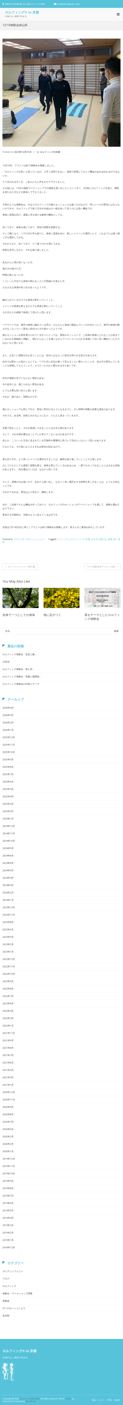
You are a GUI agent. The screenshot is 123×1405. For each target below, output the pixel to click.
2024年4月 (8, 877)
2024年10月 (8, 840)
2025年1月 (8, 818)
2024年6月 (8, 862)
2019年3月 (8, 1225)
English (117, 1400)
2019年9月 (8, 1180)
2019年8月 (8, 1188)
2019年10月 (8, 1173)
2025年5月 (8, 789)
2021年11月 (8, 1033)
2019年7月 (8, 1195)
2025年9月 (8, 759)
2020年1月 (8, 1151)
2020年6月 (8, 1129)
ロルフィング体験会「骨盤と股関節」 (22, 676)
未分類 (5, 1315)
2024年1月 (8, 899)
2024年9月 (8, 848)
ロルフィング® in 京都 (22, 12)
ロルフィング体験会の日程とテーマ (20, 683)
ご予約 (109, 1400)
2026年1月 (8, 729)
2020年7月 (8, 1121)
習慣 (110, 539)
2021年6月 (8, 1062)
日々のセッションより (33, 539)
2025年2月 (8, 811)
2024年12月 (8, 826)
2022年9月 (8, 981)
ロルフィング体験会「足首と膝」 (19, 654)
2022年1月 (8, 1025)
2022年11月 (8, 966)
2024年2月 (8, 892)
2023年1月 (8, 951)
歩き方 (94, 539)
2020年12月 (8, 1092)
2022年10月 (8, 973)
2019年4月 (8, 1217)
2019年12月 (8, 1158)
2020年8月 (8, 1114)
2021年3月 (8, 1077)
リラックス (63, 539)
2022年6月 (8, 1003)
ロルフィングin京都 (50, 151)
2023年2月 (8, 944)
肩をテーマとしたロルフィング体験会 (102, 617)
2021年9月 (8, 1040)
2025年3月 (8, 803)
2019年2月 (8, 1232)
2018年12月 (8, 1247)
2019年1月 (8, 1240)
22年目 (6, 661)
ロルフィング (77, 539)
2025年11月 (8, 744)
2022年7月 (8, 996)
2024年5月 (8, 870)
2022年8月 (8, 988)
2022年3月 (8, 1018)
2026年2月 (8, 722)
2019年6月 (8, 1203)
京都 (87, 539)
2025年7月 (8, 774)
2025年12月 (8, 737)
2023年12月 (8, 907)
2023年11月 (8, 914)
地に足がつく (52, 615)
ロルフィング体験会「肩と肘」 (18, 669)
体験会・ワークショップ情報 (17, 1293)
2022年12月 (8, 959)
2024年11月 (8, 833)
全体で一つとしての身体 (18, 615)
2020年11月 (8, 1099)
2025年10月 (8, 752)
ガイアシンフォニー (12, 1271)
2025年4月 (8, 796)
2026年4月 (8, 707)
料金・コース (98, 1400)
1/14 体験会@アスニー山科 (101, 566)
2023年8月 (8, 922)
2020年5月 (8, 1136)
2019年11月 (8, 1166)
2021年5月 (8, 1069)
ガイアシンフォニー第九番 (21, 566)
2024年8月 (8, 855)
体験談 (5, 1300)
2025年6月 (8, 781)
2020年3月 (8, 1143)
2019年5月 (8, 1210)
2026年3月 (8, 715)
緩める (102, 539)
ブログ (17, 539)
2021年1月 (8, 1084)
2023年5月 (8, 929)
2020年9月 (8, 1106)
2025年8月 (8, 766)
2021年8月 (8, 1047)
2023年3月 (8, 936)
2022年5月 (8, 1010)
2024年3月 (8, 885)
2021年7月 (8, 1055)
